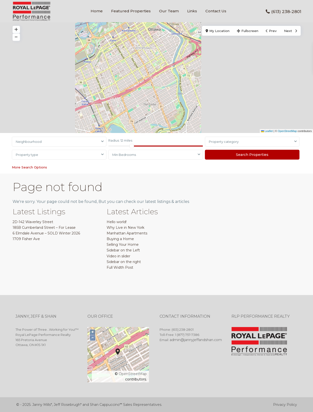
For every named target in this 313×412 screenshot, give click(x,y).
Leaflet (267, 131)
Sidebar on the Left (123, 250)
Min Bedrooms (124, 155)
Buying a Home (120, 239)
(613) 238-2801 (286, 11)
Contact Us (215, 11)
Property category (224, 142)
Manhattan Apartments (127, 233)
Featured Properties (131, 11)
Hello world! (117, 222)
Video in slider (118, 256)
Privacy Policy (285, 404)
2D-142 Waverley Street (33, 222)
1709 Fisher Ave (26, 239)
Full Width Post (120, 267)
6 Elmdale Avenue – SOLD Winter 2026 (46, 233)
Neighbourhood (29, 142)
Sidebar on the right (124, 262)
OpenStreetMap (287, 131)
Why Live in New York (125, 227)
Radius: (120, 140)
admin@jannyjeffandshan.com (196, 340)
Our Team (169, 11)
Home (97, 11)
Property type (27, 155)
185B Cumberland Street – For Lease (44, 227)
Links (192, 11)
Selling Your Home (123, 244)
